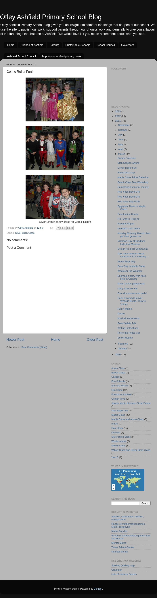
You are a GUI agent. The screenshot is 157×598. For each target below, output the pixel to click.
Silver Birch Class (25, 233)
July (120, 134)
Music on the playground (131, 283)
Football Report (126, 223)
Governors (127, 44)
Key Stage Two (119, 410)
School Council (106, 44)
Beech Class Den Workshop (133, 182)
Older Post (95, 339)
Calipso (115, 376)
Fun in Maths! (125, 308)
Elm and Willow (119, 385)
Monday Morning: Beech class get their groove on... (134, 235)
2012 (118, 116)
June (121, 139)
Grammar (116, 569)
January (123, 348)
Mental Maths (118, 542)
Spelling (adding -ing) (123, 565)
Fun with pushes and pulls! (132, 293)
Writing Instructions (128, 328)
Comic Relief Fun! (127, 167)
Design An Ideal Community (133, 248)
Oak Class (117, 428)
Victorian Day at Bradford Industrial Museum (131, 242)
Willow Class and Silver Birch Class (130, 450)
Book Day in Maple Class (131, 266)
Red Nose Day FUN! (129, 191)
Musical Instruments (128, 318)
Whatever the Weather (130, 271)
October (123, 130)
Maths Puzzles (119, 531)
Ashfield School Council (21, 56)
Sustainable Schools (77, 44)
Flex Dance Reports (128, 218)
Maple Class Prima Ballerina (133, 177)
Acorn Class (118, 368)
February (123, 343)
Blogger (98, 588)
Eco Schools (118, 381)
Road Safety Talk (127, 323)
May (120, 144)
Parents (54, 44)
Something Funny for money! (133, 187)
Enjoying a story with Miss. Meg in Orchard (132, 277)
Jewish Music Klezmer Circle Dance (131, 403)
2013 (118, 111)
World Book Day (126, 261)
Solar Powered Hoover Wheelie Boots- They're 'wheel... (132, 301)
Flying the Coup (126, 172)
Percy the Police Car (129, 332)
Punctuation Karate (128, 214)
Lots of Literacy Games (124, 574)
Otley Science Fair (128, 288)
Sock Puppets (125, 337)
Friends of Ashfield (32, 44)
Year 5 (114, 457)
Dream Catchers (126, 158)
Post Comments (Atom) (34, 347)
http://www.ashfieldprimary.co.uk (61, 56)
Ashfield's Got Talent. (129, 228)
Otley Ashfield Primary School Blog (51, 17)
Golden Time (118, 398)
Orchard (115, 432)
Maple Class (118, 414)
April (121, 149)
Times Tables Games (122, 547)
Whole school (118, 441)
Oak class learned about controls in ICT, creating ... (133, 255)
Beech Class (118, 372)
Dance (121, 313)
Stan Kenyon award (128, 162)
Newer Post (15, 339)
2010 (118, 354)
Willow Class (118, 445)
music (114, 423)
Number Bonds (119, 551)
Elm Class (116, 390)
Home (10, 44)
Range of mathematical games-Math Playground (128, 525)
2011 (118, 120)
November (124, 125)
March (122, 154)
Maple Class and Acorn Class (127, 419)
